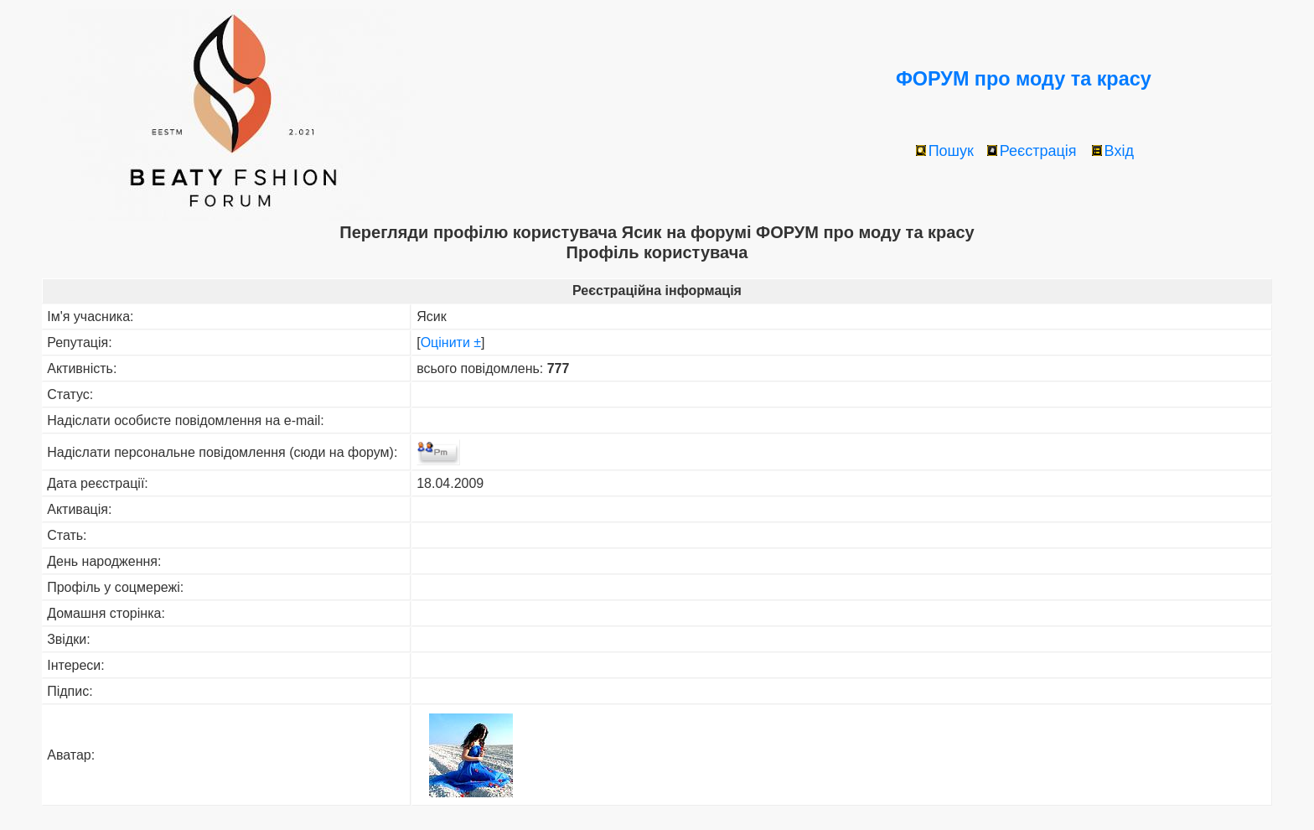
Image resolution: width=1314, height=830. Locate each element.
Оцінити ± (451, 342)
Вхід (1113, 151)
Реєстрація (1032, 151)
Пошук (945, 151)
